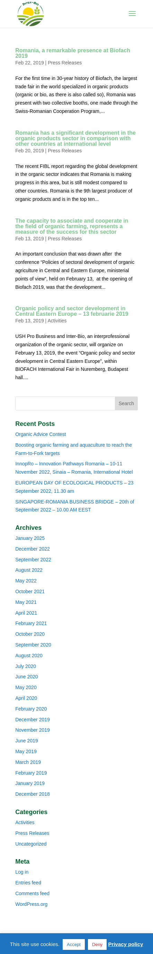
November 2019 (32, 730)
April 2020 (26, 698)
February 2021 (31, 623)
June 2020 (26, 676)
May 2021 (25, 602)
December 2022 (32, 549)
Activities (56, 320)
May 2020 (25, 687)
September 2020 (33, 645)
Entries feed (28, 882)
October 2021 (30, 591)
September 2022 (33, 559)
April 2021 (26, 613)
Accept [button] (74, 944)
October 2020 (30, 634)
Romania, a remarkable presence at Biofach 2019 (72, 53)
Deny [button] (97, 944)
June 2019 (26, 740)
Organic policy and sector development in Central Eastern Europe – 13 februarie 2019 (71, 311)
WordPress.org (31, 904)
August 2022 (29, 570)
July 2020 (25, 666)
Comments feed (32, 893)
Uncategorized (30, 844)
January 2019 (30, 783)
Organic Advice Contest (40, 434)
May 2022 (25, 580)
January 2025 (30, 538)
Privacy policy (125, 944)
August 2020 (29, 655)
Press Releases (65, 62)
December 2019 (32, 719)
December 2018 (32, 794)
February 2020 (31, 709)
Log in (21, 872)
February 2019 (31, 773)
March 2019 (28, 762)
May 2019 (25, 751)
